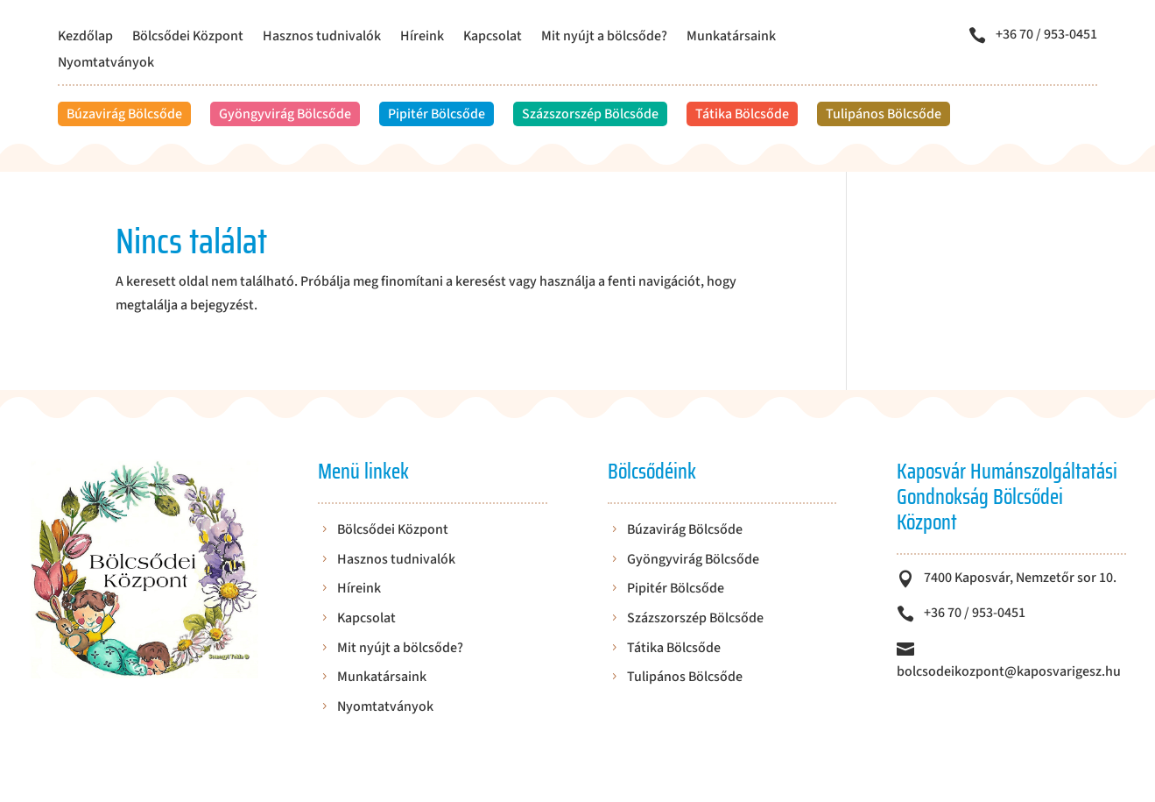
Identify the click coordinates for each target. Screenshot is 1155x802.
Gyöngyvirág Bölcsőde (285, 114)
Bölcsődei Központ (187, 38)
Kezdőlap (85, 38)
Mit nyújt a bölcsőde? (604, 38)
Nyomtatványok (106, 64)
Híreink (422, 38)
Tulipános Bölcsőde (883, 114)
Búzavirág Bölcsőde (124, 114)
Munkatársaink (731, 38)
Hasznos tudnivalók (322, 38)
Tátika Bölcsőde (742, 114)
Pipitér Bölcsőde (436, 114)
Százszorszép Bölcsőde (590, 114)
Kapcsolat (492, 38)
